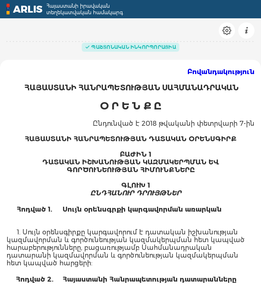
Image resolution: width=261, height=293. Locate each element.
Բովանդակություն (220, 72)
